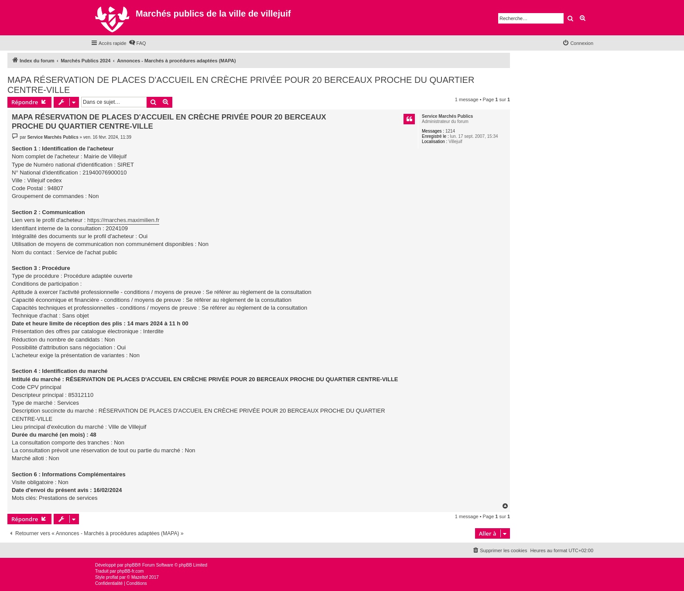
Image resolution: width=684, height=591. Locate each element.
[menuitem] (137, 43)
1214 (450, 131)
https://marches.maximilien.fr (123, 220)
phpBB (131, 565)
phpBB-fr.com (130, 571)
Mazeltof (139, 577)
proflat (112, 577)
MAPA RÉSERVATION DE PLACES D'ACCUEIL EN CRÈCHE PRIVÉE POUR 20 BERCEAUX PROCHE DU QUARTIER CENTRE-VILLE (240, 85)
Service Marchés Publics (447, 116)
